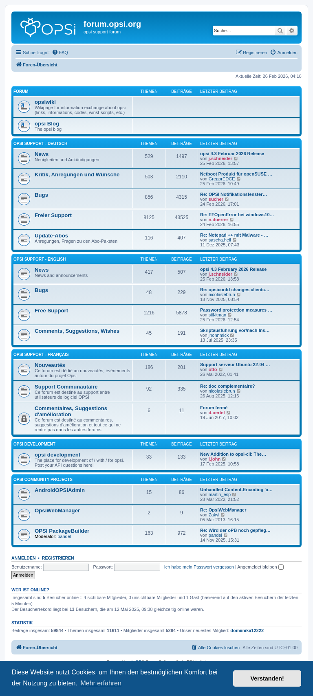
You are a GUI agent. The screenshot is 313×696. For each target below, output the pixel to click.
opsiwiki (45, 102)
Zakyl (214, 514)
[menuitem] (60, 52)
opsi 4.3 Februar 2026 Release (232, 153)
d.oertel (217, 412)
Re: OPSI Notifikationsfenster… (233, 194)
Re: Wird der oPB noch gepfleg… (235, 530)
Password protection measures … (236, 309)
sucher (216, 199)
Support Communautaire (66, 387)
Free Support (51, 310)
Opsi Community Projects (43, 479)
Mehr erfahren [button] (100, 683)
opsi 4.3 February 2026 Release (233, 269)
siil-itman (217, 314)
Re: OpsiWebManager (223, 509)
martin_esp (220, 494)
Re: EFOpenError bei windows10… (237, 214)
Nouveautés (50, 365)
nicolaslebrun (222, 294)
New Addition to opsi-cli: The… (233, 454)
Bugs (41, 195)
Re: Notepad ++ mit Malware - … (234, 235)
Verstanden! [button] (267, 678)
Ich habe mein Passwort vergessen (199, 566)
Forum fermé (213, 407)
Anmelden (23, 557)
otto (213, 369)
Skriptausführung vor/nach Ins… (235, 330)
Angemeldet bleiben (260, 566)
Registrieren (58, 557)
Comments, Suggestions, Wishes (77, 331)
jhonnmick (219, 335)
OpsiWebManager (57, 510)
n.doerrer (218, 219)
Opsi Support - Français (41, 354)
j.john (214, 459)
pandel (64, 536)
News (41, 154)
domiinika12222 (247, 630)
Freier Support (53, 215)
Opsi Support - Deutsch (40, 143)
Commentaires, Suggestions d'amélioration (71, 411)
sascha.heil (220, 239)
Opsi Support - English (39, 259)
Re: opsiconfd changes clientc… (234, 289)
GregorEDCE (222, 178)
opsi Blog (47, 124)
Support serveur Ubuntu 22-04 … (235, 364)
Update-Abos (51, 236)
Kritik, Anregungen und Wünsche (77, 174)
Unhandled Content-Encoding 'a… (236, 489)
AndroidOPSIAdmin (60, 490)
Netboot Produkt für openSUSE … (236, 173)
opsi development (34, 444)
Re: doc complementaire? (227, 386)
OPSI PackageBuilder (62, 531)
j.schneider (220, 158)
